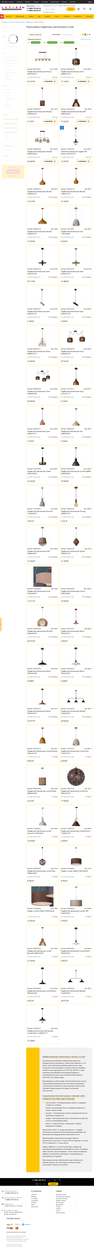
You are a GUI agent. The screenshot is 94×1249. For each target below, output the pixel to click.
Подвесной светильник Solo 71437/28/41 (72, 232)
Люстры (8, 40)
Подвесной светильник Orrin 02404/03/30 (38, 392)
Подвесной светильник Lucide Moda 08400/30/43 (41, 792)
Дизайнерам (55, 2)
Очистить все (86, 39)
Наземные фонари (11, 60)
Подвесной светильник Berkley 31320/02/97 (73, 992)
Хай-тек (8, 108)
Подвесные (29, 22)
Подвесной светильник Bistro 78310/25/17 (72, 632)
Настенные (9, 66)
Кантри (8, 95)
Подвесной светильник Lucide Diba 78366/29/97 (41, 872)
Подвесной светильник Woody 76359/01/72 (39, 192)
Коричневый (52, 42)
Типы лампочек (60, 1213)
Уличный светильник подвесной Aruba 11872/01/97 (74, 152)
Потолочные (10, 76)
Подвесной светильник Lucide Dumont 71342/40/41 (39, 832)
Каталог (2, 16)
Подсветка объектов (12, 73)
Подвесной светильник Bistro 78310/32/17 (39, 712)
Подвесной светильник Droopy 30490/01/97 (73, 512)
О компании (36, 1191)
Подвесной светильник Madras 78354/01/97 (39, 112)
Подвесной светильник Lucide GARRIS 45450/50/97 (76, 472)
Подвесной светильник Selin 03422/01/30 (72, 312)
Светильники (20, 22)
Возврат (28, 2)
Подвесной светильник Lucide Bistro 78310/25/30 (41, 992)
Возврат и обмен (61, 1200)
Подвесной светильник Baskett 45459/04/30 (39, 152)
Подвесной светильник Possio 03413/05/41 (39, 72)
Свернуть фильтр (35, 35)
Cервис (59, 1191)
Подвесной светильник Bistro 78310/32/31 (72, 672)
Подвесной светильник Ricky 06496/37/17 (38, 352)
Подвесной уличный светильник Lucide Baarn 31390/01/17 (40, 1032)
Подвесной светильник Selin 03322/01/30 (38, 272)
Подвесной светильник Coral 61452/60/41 (38, 592)
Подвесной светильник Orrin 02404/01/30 (72, 72)
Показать (13, 172)
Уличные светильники (12, 47)
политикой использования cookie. (17, 1241)
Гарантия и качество (62, 1198)
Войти (90, 2)
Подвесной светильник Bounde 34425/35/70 (73, 112)
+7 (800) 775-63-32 (34, 8)
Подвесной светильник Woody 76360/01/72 (39, 232)
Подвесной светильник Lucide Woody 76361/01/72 (42, 752)
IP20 (7, 136)
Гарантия (19, 2)
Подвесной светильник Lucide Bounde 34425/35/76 (39, 952)
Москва (37, 6)
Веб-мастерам (60, 1202)
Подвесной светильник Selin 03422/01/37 (38, 312)
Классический (10, 99)
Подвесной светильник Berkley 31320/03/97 (73, 712)
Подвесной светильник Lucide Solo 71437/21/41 (75, 752)
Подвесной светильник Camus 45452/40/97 (73, 592)
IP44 (7, 139)
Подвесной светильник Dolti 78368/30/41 (38, 552)
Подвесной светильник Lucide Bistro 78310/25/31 (75, 952)
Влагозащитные (11, 57)
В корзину (50, 81)
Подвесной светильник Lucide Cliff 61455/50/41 (74, 912)
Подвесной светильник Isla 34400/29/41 (71, 432)
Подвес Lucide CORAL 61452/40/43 (74, 871)
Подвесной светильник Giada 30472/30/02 (39, 472)
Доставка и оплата (8, 2)
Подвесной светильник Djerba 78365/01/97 (73, 552)
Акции (33, 1204)
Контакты (73, 2)
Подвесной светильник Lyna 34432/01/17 (38, 432)
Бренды (64, 2)
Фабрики (33, 1196)
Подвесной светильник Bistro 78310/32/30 (39, 672)
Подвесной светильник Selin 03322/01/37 (72, 272)
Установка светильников (63, 1196)
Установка (44, 2)
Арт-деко (8, 89)
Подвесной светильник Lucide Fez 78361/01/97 (74, 792)
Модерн (8, 105)
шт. (39, 1184)
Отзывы (36, 2)
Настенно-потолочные (12, 63)
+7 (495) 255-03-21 (34, 10)
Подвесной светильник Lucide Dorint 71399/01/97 (75, 832)
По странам (34, 1198)
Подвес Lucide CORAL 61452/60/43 (40, 911)
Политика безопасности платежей (16, 1232)
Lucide (8, 149)
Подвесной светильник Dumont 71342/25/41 (40, 512)
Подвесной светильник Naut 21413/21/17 (72, 392)
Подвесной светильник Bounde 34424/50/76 (39, 632)
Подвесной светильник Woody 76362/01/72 (73, 192)
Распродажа (34, 1200)
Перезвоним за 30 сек (50, 6)
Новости (58, 1208)
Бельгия (8, 160)
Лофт (7, 102)
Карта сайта (34, 1206)
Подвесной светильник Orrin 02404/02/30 (72, 352)
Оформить (53, 1184)
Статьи (58, 1211)
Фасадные (9, 79)
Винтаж (8, 92)
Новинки (33, 1202)
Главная (5, 22)
